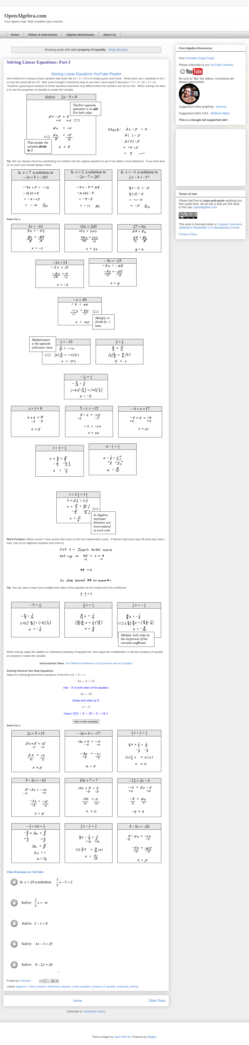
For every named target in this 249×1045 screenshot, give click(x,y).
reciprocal (122, 986)
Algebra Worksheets (80, 34)
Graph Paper (206, 58)
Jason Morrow (122, 1036)
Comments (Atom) (94, 1011)
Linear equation (81, 986)
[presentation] (78, 674)
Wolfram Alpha (220, 113)
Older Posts (157, 1000)
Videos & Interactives (42, 34)
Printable (192, 58)
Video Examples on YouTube (25, 872)
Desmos (221, 106)
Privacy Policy (188, 234)
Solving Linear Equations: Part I (39, 62)
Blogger (151, 1036)
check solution (37, 986)
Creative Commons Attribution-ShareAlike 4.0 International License (210, 226)
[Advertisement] (210, 157)
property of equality (103, 986)
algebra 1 (21, 986)
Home (15, 34)
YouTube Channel (221, 65)
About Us (109, 34)
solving (133, 986)
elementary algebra (59, 986)
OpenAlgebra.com (205, 207)
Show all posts (118, 49)
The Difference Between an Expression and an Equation (99, 663)
